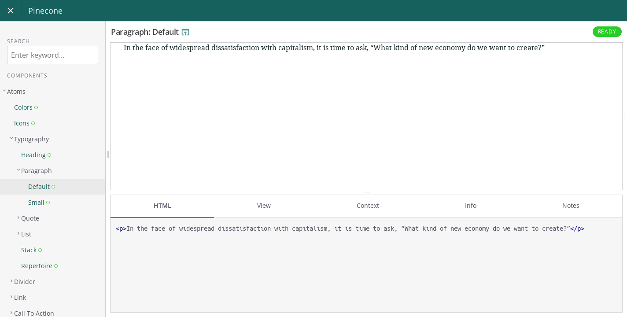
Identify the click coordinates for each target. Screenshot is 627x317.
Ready (607, 31)
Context (368, 205)
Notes (570, 205)
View (264, 205)
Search (18, 41)
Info (470, 205)
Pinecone (45, 10)
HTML (162, 205)
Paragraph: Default (150, 31)
